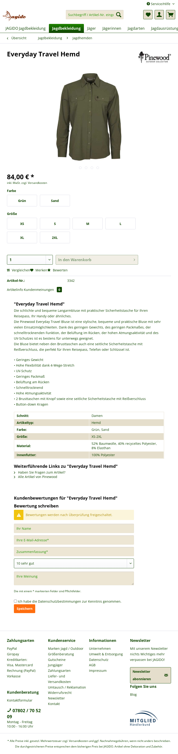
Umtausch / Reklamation (67, 687)
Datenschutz (98, 659)
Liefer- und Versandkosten (59, 679)
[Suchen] (119, 14)
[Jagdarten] (136, 28)
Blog (133, 694)
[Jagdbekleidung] (66, 28)
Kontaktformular (19, 700)
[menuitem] (95, 17)
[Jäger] (91, 28)
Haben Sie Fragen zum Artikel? (39, 472)
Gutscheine (57, 659)
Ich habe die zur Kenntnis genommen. (69, 601)
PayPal (12, 648)
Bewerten (57, 270)
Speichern (24, 608)
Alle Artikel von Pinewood (35, 476)
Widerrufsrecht (60, 692)
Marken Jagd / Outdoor (65, 648)
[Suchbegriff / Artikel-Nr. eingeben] (95, 14)
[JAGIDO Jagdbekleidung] (25, 28)
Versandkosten (78, 741)
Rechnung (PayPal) (21, 670)
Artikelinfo (15, 289)
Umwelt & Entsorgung (106, 654)
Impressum (98, 670)
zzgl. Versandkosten (34, 183)
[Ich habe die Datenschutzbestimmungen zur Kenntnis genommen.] (15, 601)
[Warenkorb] (170, 14)
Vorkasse (14, 676)
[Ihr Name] (74, 528)
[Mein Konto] (159, 14)
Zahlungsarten (59, 670)
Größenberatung (61, 654)
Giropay (13, 654)
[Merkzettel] (148, 14)
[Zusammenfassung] (74, 551)
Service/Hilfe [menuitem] (159, 4)
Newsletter (56, 698)
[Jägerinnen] (111, 28)
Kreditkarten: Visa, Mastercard (20, 662)
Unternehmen (100, 648)
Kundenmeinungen (43, 289)
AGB (92, 665)
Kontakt (54, 704)
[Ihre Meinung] (74, 578)
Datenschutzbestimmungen (59, 601)
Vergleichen (18, 270)
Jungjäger (55, 665)
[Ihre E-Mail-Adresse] (74, 540)
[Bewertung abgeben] (74, 563)
